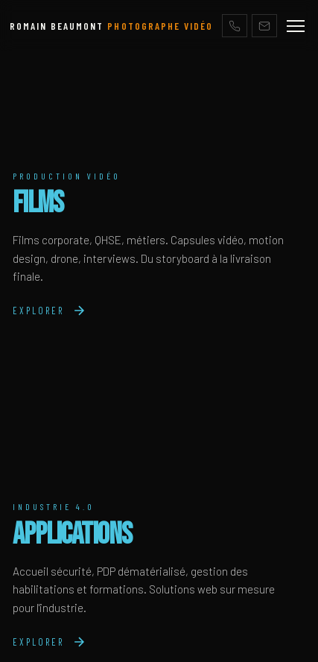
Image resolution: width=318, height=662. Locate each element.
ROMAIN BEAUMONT (111, 25)
